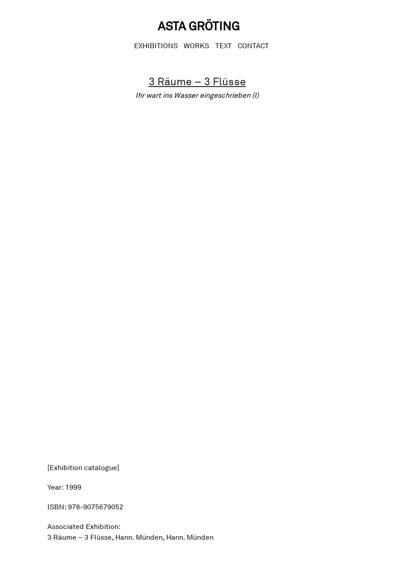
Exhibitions (156, 45)
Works (196, 45)
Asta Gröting (198, 25)
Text (223, 45)
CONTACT (253, 45)
